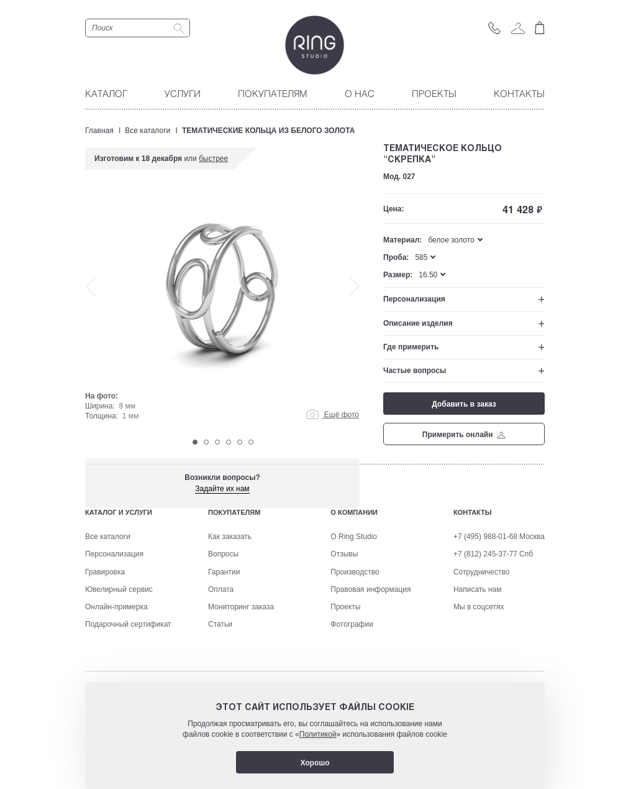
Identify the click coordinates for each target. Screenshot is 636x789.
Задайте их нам (222, 488)
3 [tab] (217, 442)
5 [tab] (239, 442)
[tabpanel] (222, 312)
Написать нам (477, 666)
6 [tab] (250, 442)
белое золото (451, 240)
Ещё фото (332, 414)
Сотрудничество (481, 649)
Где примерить (410, 347)
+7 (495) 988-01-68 (485, 613)
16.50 (428, 274)
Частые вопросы (414, 370)
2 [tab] (206, 442)
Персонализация (414, 299)
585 (421, 257)
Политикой (318, 734)
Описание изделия (418, 323)
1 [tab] (195, 442)
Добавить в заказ (464, 404)
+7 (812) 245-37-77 (485, 631)
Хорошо (314, 763)
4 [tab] (228, 442)
